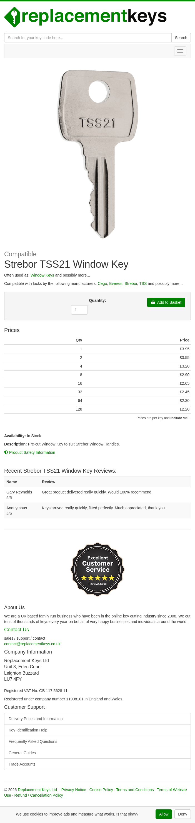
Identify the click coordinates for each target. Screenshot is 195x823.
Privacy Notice (73, 789)
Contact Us (16, 629)
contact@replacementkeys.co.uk (32, 644)
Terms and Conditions (135, 789)
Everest (115, 283)
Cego (102, 283)
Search (181, 38)
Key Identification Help (28, 730)
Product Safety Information (29, 452)
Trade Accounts (22, 764)
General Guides (22, 753)
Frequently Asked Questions (33, 741)
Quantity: (97, 300)
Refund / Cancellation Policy (38, 795)
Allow (163, 814)
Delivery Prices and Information (36, 718)
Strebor (130, 283)
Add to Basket (166, 302)
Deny (182, 814)
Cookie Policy (101, 789)
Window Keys (42, 275)
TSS (143, 283)
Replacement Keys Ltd (37, 789)
